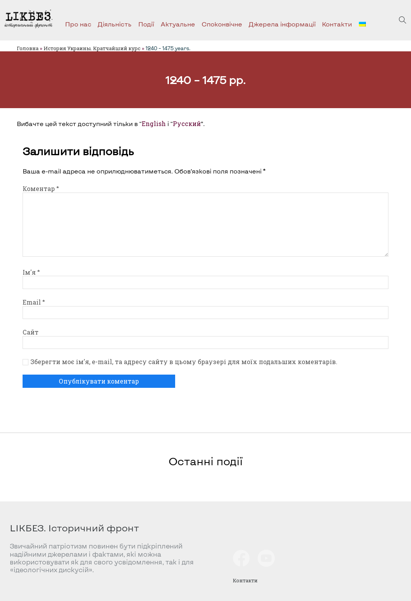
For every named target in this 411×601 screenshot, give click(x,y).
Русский (187, 124)
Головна (28, 48)
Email (34, 302)
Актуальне (178, 24)
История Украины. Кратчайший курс (92, 48)
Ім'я (31, 272)
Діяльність (115, 24)
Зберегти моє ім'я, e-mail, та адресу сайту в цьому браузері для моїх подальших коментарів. (183, 361)
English (154, 124)
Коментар (41, 189)
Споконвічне (222, 24)
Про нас (78, 24)
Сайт (31, 332)
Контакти (337, 24)
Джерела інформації (282, 24)
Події (146, 24)
